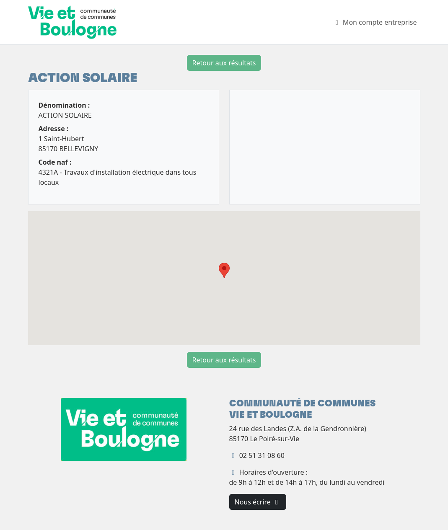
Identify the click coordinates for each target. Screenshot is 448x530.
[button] (224, 270)
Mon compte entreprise (375, 22)
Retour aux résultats (224, 62)
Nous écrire (258, 502)
